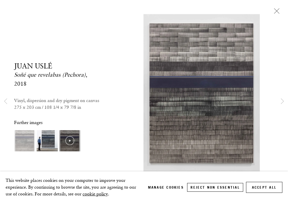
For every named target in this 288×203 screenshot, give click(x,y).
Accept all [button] (264, 187)
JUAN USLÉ (33, 66)
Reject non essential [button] (215, 187)
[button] (24, 140)
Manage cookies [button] (166, 187)
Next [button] (282, 101)
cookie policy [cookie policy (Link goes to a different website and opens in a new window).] (95, 194)
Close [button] (275, 12)
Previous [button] (5, 101)
